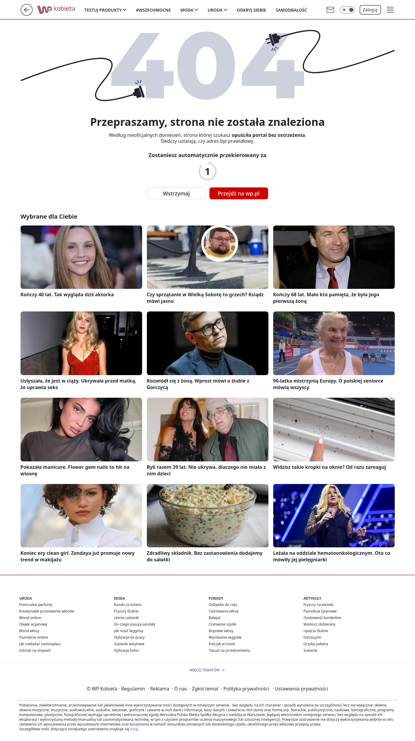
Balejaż (215, 617)
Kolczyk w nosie (222, 643)
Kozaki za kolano (128, 604)
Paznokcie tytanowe (320, 611)
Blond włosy (29, 630)
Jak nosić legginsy (129, 630)
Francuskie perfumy (35, 604)
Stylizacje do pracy (129, 637)
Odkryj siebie (251, 10)
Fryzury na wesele (318, 604)
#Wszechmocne (153, 10)
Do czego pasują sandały (135, 624)
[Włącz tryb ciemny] (347, 9)
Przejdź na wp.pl (238, 193)
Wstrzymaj (176, 193)
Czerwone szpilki (223, 624)
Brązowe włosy (221, 630)
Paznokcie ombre (33, 637)
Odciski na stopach (35, 650)
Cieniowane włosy (224, 611)
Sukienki (311, 650)
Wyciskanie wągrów (225, 637)
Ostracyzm (312, 637)
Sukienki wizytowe (129, 643)
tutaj (134, 728)
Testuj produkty (103, 10)
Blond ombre (30, 617)
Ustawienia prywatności (300, 688)
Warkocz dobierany (320, 624)
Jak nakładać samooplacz (40, 643)
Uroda (215, 10)
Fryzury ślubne (126, 611)
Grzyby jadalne (316, 643)
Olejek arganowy (33, 624)
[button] (390, 10)
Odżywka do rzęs (223, 604)
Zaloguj (370, 9)
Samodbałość (291, 10)
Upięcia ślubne (316, 630)
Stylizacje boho (126, 650)
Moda (187, 10)
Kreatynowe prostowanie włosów (46, 611)
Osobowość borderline (322, 617)
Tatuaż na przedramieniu (230, 650)
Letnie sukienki (126, 617)
